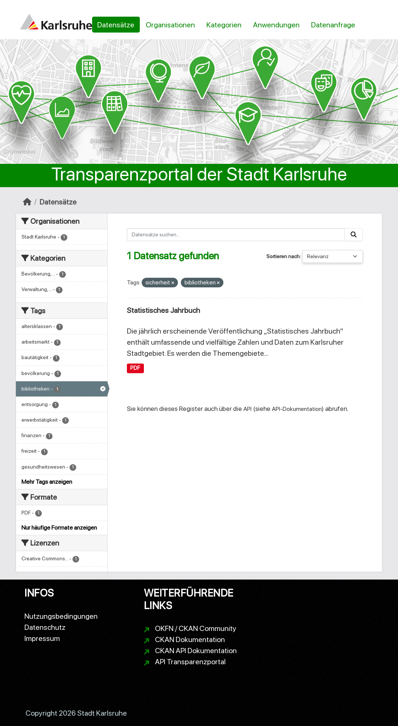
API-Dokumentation (297, 408)
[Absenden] (353, 234)
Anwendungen (276, 24)
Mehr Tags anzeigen (46, 481)
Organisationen (170, 24)
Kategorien (224, 24)
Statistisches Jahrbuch (163, 310)
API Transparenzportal (190, 661)
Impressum (42, 638)
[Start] (27, 201)
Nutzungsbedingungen (61, 616)
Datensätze (115, 24)
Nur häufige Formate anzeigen (59, 527)
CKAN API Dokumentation (196, 650)
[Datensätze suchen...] (236, 234)
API (247, 408)
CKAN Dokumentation (190, 639)
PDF (135, 368)
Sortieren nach (283, 256)
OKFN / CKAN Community (195, 628)
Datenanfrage (333, 24)
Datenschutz (44, 627)
